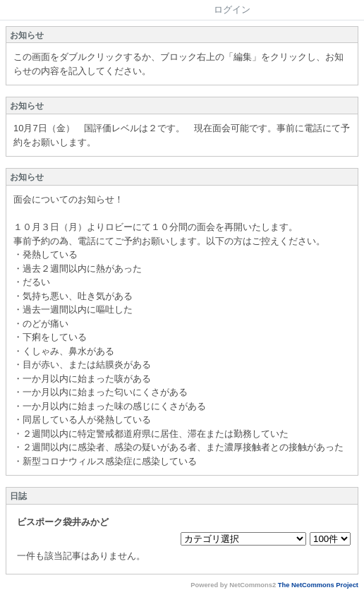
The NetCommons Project (318, 585)
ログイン (232, 9)
